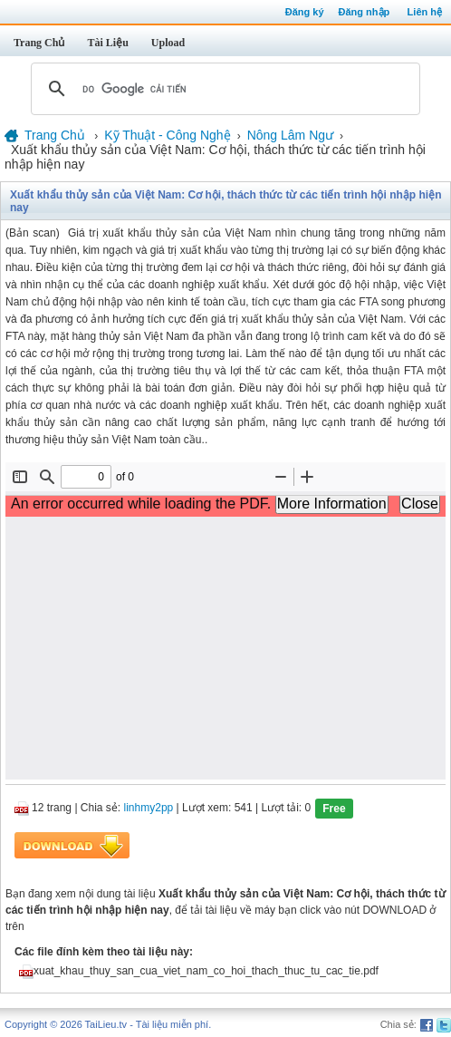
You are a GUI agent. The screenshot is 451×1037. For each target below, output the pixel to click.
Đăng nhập (364, 11)
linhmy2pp (149, 807)
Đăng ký (304, 11)
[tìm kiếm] (222, 89)
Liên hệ (425, 11)
